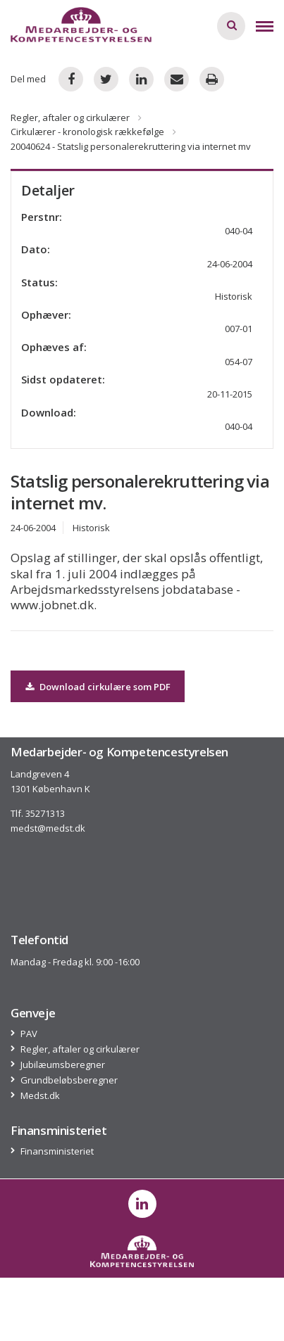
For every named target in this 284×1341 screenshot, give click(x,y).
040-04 (238, 426)
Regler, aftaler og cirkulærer (70, 117)
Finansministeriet (57, 1151)
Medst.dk (40, 1096)
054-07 (238, 361)
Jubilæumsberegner (63, 1065)
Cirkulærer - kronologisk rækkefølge (87, 131)
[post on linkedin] (142, 1204)
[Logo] (81, 24)
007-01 (238, 328)
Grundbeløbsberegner (69, 1080)
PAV (29, 1034)
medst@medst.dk (48, 828)
